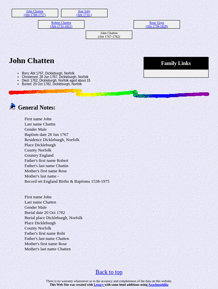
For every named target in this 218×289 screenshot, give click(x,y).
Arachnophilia (158, 284)
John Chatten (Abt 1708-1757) (35, 13)
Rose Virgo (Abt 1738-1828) (157, 24)
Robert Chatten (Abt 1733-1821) (61, 24)
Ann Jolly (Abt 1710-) (84, 13)
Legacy (99, 284)
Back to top (109, 272)
